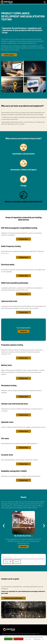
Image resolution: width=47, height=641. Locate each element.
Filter (8, 561)
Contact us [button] (23, 331)
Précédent (4, 525)
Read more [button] (23, 546)
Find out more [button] (23, 239)
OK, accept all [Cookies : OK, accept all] (8, 639)
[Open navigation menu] (44, 2)
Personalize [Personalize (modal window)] (28, 639)
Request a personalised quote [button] (13, 598)
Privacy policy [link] (36, 639)
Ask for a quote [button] (9, 55)
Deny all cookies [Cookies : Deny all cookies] (18, 639)
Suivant (44, 525)
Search (17, 561)
